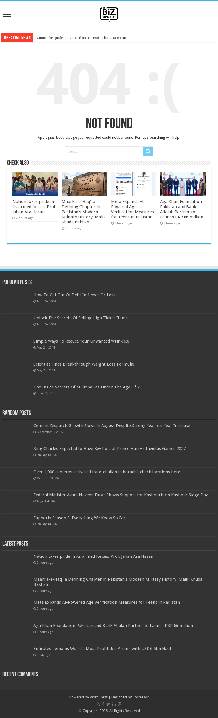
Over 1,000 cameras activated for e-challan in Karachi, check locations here (106, 471)
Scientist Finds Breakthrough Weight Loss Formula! (84, 364)
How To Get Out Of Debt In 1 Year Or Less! (75, 294)
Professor (141, 697)
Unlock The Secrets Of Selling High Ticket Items (80, 317)
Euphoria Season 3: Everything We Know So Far (79, 517)
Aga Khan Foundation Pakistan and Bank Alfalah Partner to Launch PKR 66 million (181, 209)
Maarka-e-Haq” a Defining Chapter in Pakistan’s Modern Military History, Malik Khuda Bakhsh (84, 212)
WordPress (99, 697)
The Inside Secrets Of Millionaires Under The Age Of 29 (87, 387)
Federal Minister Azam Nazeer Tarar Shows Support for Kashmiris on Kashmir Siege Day (120, 494)
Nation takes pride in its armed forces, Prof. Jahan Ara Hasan (81, 37)
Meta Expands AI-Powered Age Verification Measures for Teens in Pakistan (132, 209)
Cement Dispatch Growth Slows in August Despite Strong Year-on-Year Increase (111, 425)
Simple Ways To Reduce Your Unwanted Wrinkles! (81, 341)
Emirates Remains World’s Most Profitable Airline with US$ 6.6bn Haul (102, 648)
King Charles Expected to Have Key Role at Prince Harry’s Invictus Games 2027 (109, 448)
